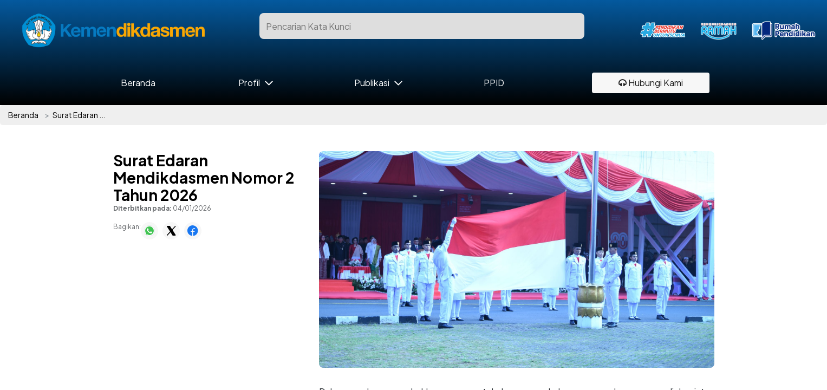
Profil (248, 82)
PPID (494, 82)
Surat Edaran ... (79, 115)
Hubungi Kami (650, 82)
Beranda (138, 82)
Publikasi (371, 82)
